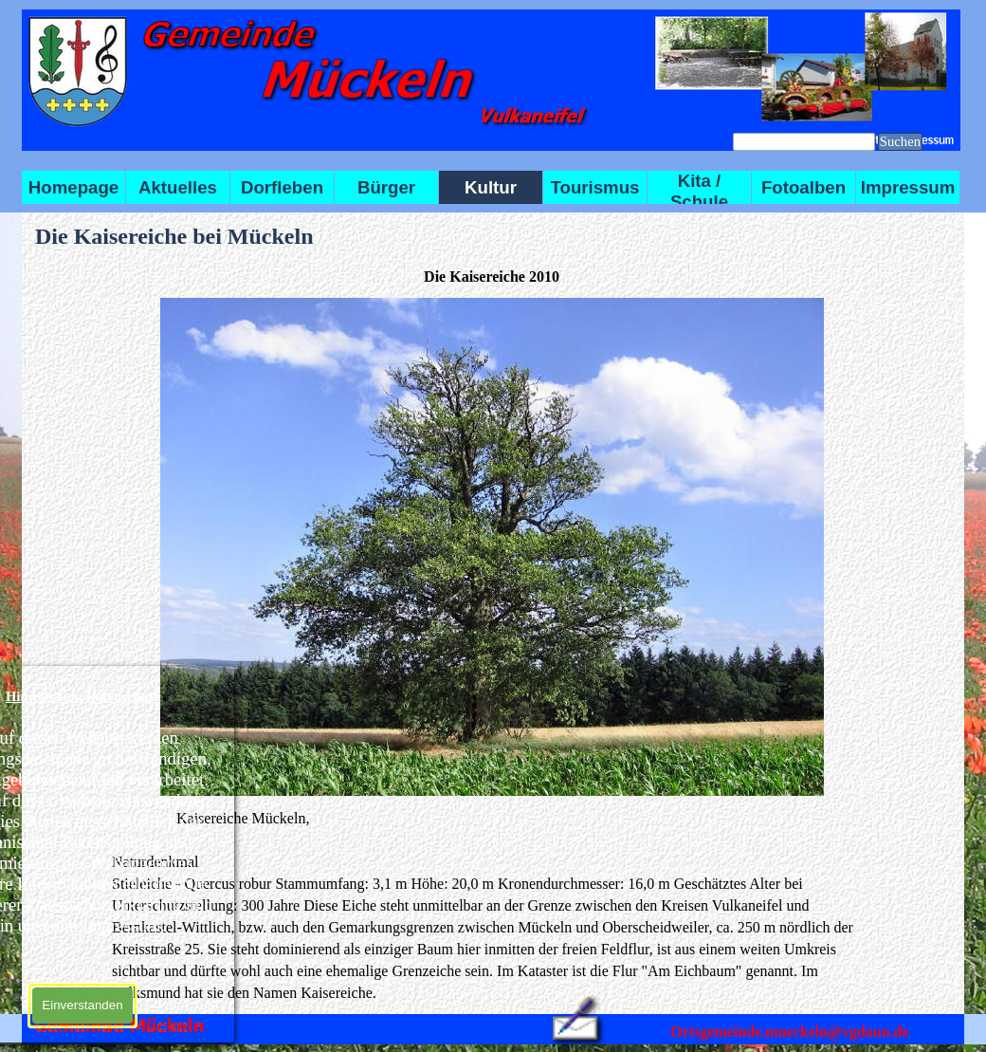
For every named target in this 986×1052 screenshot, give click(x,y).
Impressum (908, 187)
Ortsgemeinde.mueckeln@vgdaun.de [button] (789, 1032)
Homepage (73, 187)
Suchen (900, 141)
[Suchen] (804, 142)
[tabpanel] (491, 905)
